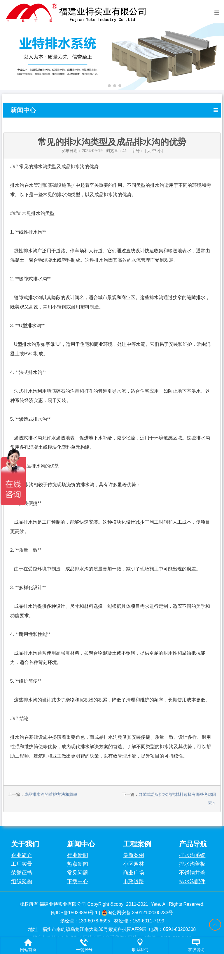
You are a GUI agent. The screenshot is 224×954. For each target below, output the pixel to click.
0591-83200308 (179, 929)
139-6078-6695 (94, 920)
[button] (104, 85)
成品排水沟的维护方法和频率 (50, 794)
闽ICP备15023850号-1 (74, 912)
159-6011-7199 (148, 920)
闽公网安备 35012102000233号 (137, 912)
